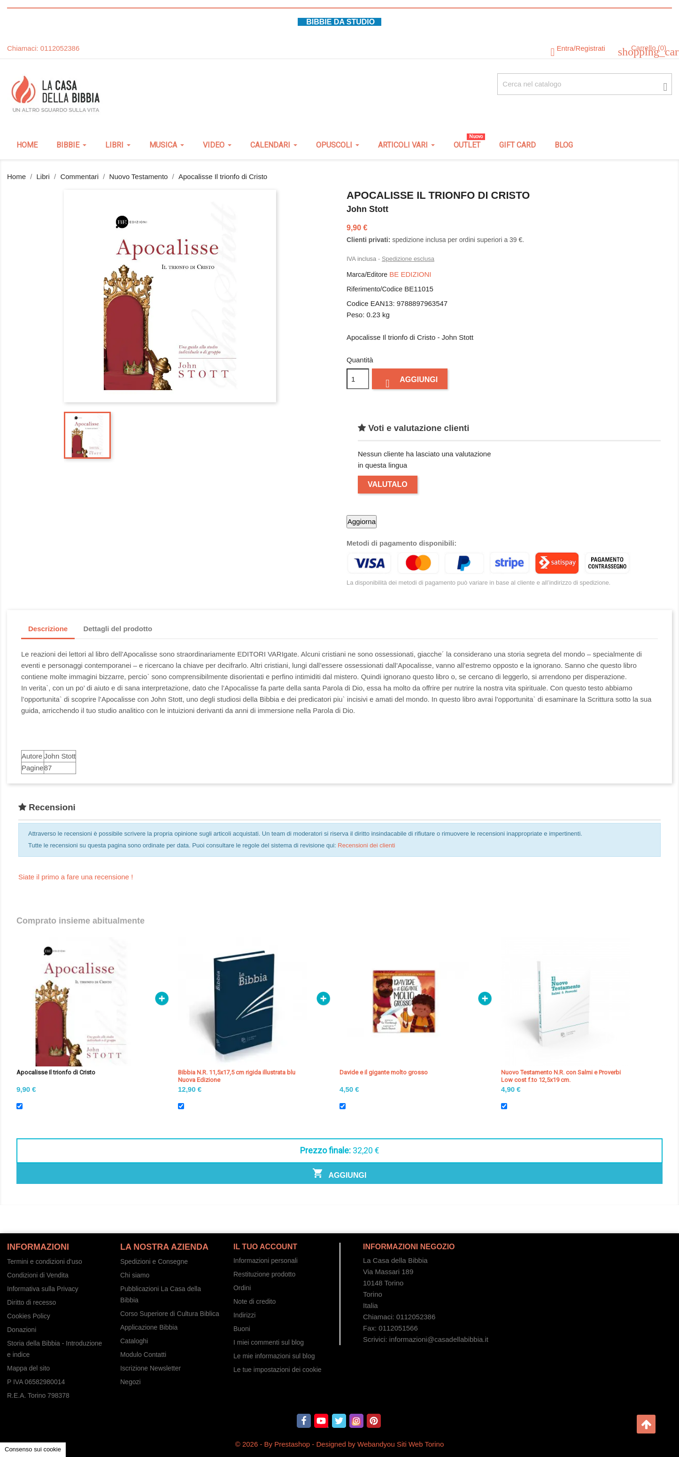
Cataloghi (134, 1341)
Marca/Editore (367, 274)
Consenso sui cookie (33, 1449)
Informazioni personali (265, 1260)
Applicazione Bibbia (148, 1327)
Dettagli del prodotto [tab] (117, 629)
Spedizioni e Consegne (154, 1261)
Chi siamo (134, 1275)
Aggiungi (410, 382)
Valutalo (388, 484)
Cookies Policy (28, 1316)
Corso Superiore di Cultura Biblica (169, 1313)
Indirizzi (244, 1315)
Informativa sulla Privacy (42, 1288)
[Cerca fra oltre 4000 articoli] (584, 84)
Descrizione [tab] (48, 629)
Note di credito (254, 1301)
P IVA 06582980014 (36, 1382)
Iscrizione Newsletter (150, 1368)
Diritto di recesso (31, 1302)
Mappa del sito (28, 1368)
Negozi (130, 1382)
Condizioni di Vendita (38, 1275)
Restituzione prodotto (264, 1274)
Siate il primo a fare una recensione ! (75, 877)
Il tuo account (265, 1247)
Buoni (241, 1328)
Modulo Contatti (143, 1354)
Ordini (242, 1288)
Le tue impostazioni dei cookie (277, 1369)
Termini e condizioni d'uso (44, 1261)
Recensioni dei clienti (366, 845)
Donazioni (21, 1329)
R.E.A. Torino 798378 (38, 1395)
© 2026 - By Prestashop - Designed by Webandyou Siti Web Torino (339, 1444)
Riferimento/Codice (374, 289)
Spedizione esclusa (408, 258)
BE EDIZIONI (410, 274)
